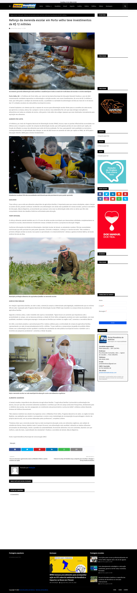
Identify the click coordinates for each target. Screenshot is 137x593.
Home (114, 590)
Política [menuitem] (48, 6)
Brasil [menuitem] (65, 6)
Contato (126, 590)
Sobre (120, 590)
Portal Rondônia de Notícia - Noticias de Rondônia (33, 590)
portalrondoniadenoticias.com (107, 372)
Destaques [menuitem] (109, 6)
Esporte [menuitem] (72, 6)
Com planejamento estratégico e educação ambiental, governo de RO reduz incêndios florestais (112, 569)
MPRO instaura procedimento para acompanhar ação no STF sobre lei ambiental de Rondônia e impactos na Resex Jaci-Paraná (68, 577)
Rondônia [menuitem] (58, 6)
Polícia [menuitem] (87, 6)
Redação (32, 468)
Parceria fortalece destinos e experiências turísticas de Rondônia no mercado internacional (111, 580)
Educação (20, 15)
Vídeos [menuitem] (101, 6)
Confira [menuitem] (79, 6)
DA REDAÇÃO (54, 582)
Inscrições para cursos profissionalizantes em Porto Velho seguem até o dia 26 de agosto (113, 559)
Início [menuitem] (41, 6)
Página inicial (13, 15)
